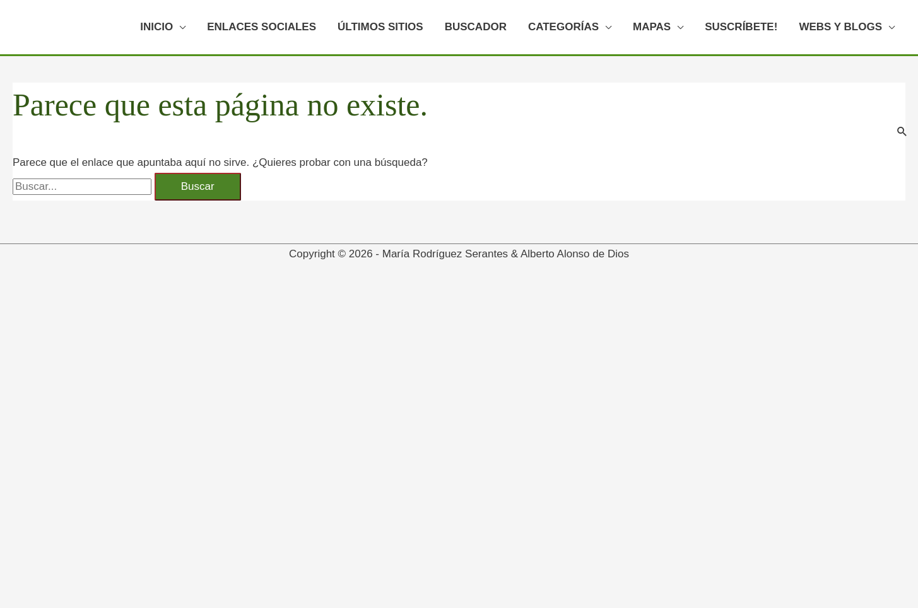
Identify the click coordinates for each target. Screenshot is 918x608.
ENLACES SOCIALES (261, 27)
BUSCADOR (476, 27)
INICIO (156, 27)
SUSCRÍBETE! (741, 27)
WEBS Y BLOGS (840, 27)
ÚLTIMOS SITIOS (380, 27)
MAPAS (652, 27)
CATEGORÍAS (563, 27)
